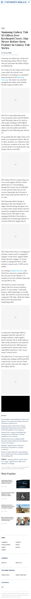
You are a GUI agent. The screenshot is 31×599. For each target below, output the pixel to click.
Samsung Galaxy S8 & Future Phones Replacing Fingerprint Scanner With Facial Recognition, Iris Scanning (13, 428)
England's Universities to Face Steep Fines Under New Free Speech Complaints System (7, 506)
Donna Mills (7, 53)
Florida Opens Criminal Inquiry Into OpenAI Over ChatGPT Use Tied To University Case (6, 482)
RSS (3, 587)
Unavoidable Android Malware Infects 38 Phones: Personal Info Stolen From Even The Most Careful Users (15, 421)
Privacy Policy (17, 597)
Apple (6, 462)
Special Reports (6, 544)
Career (3, 547)
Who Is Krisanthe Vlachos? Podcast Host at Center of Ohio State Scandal (7, 519)
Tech (3, 28)
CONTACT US (19, 562)
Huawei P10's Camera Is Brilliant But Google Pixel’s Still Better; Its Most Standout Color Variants (13, 434)
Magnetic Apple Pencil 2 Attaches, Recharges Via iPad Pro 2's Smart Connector (12, 447)
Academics (4, 542)
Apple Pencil (13, 462)
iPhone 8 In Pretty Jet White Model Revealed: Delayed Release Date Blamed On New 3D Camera (14, 441)
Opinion (4, 550)
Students (18, 542)
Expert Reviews (17, 271)
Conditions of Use (8, 597)
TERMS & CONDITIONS (21, 575)
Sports (18, 544)
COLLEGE (18, 547)
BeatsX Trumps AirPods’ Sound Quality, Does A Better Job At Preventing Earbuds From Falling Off (14, 454)
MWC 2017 (22, 462)
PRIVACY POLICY (6, 575)
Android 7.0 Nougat (7, 463)
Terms (27, 595)
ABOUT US (4, 562)
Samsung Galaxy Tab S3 (15, 459)
